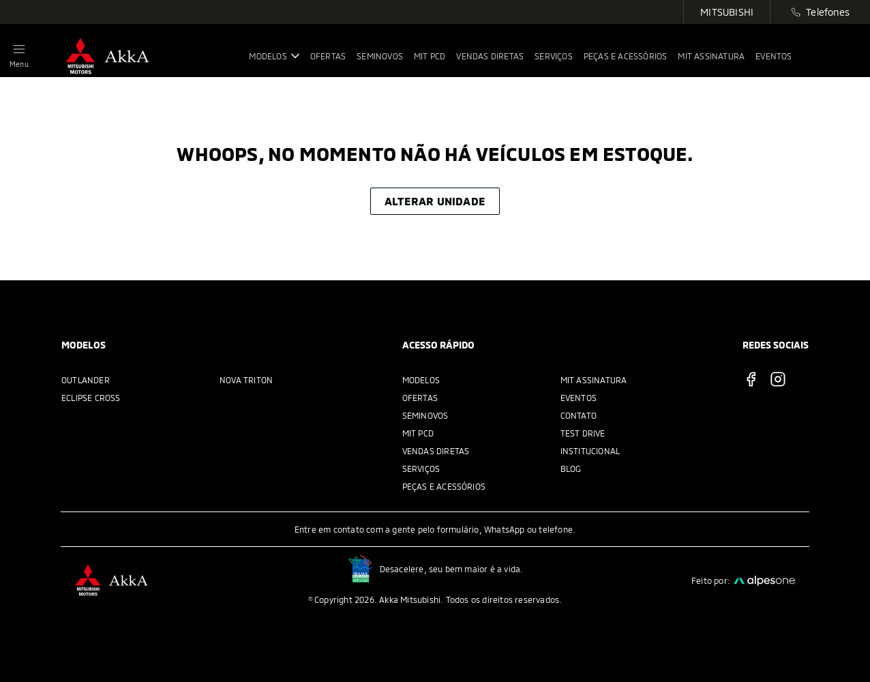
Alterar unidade (435, 200)
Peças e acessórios (444, 486)
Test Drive (582, 433)
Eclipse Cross (91, 397)
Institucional (590, 451)
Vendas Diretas (436, 451)
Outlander (85, 380)
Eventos (578, 397)
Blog (571, 468)
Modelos (421, 380)
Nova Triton (246, 380)
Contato (578, 415)
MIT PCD (418, 433)
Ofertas (420, 397)
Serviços (421, 468)
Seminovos (425, 415)
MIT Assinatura (593, 380)
